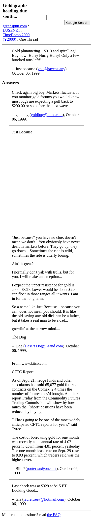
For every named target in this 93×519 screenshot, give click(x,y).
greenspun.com (15, 26)
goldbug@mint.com (46, 115)
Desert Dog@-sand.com (44, 346)
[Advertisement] (46, 184)
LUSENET (11, 30)
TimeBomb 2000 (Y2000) (16, 37)
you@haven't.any (51, 69)
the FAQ (54, 515)
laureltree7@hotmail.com (44, 499)
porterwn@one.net (41, 468)
